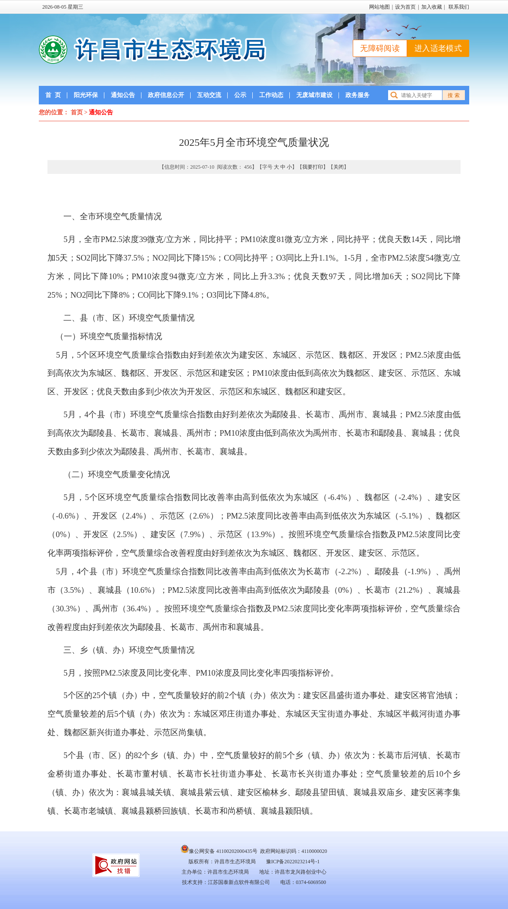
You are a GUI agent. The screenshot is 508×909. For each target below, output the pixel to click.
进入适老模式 (438, 48)
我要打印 (312, 167)
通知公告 (123, 95)
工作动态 (271, 95)
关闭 (338, 167)
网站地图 (379, 7)
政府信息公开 (166, 95)
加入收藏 (431, 7)
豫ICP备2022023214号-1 (293, 862)
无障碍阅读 (380, 48)
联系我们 (458, 7)
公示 (240, 95)
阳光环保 (86, 95)
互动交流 (209, 95)
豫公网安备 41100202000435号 (219, 851)
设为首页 (405, 7)
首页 (53, 95)
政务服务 (357, 95)
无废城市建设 (314, 95)
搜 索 (453, 95)
